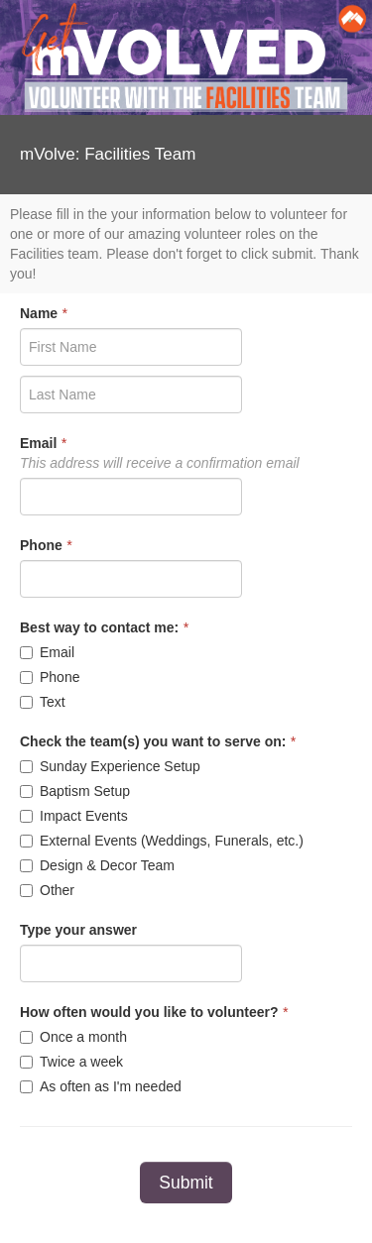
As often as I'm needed (101, 1086)
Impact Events (74, 816)
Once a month (73, 1037)
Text (42, 702)
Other (47, 890)
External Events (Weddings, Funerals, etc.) (162, 840)
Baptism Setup (75, 791)
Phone (49, 677)
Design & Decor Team (97, 865)
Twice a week (71, 1062)
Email (47, 652)
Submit (185, 1182)
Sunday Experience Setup (110, 766)
